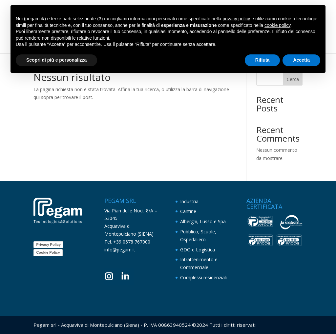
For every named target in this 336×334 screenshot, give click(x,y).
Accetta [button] (301, 60)
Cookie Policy (48, 252)
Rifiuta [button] (262, 60)
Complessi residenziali (203, 277)
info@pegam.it (119, 249)
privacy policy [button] (236, 18)
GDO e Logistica (197, 249)
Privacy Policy (48, 244)
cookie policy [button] (277, 25)
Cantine (188, 211)
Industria (189, 201)
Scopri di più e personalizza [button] (56, 60)
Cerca (293, 79)
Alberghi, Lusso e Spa (203, 221)
